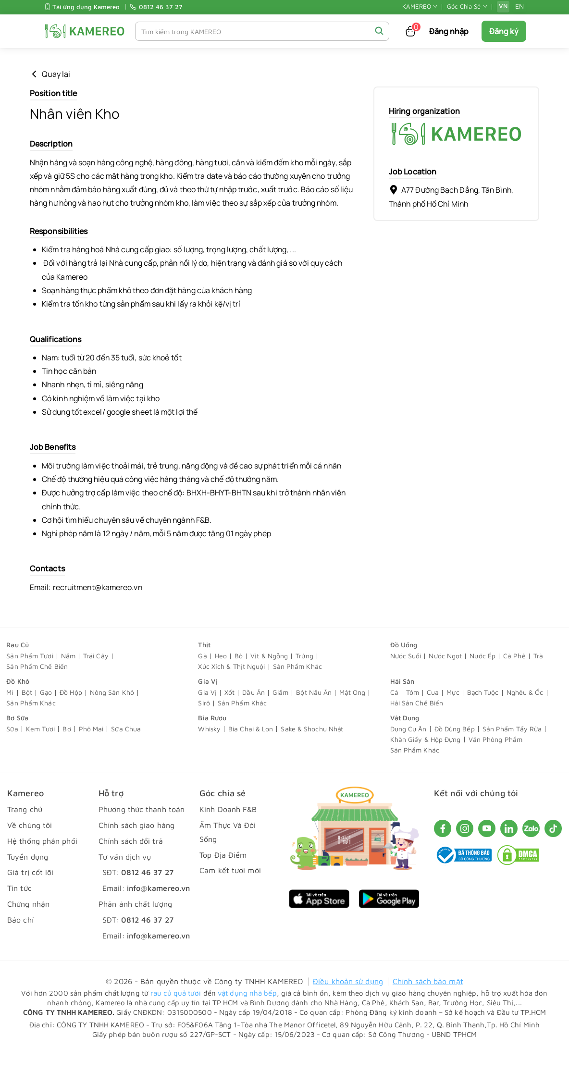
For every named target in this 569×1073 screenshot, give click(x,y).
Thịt (204, 665)
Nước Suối (405, 676)
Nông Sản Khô (112, 713)
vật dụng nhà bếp (247, 1013)
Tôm (412, 713)
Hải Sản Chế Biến (417, 723)
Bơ (66, 749)
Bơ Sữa (17, 738)
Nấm (68, 676)
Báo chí (20, 940)
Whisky (209, 749)
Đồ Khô (17, 701)
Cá (394, 713)
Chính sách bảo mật (428, 1002)
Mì (9, 713)
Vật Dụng (405, 738)
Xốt (229, 713)
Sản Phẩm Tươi (29, 676)
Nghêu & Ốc (525, 713)
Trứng (304, 676)
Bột (27, 713)
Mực (452, 713)
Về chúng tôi (29, 845)
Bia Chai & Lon (250, 749)
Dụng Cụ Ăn (408, 749)
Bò (239, 676)
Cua (433, 713)
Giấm (280, 713)
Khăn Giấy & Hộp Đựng (425, 760)
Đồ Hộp (71, 713)
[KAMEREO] (84, 31)
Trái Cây (96, 676)
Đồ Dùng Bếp (454, 749)
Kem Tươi (40, 749)
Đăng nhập (449, 31)
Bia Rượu (212, 738)
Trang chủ (24, 830)
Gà (202, 676)
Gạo (46, 713)
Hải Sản (402, 701)
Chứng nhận (28, 924)
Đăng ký (504, 31)
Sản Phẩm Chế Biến (37, 687)
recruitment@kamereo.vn (99, 607)
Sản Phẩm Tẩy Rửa (512, 749)
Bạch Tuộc (483, 713)
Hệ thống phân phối (42, 861)
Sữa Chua (126, 749)
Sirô (204, 723)
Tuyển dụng (27, 877)
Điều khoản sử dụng (348, 1002)
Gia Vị (207, 701)
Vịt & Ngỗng (269, 676)
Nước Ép (482, 676)
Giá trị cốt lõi (30, 892)
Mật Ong (352, 713)
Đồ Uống (404, 665)
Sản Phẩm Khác (297, 687)
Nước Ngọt (445, 676)
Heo (221, 676)
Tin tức (19, 908)
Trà (538, 676)
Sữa (12, 749)
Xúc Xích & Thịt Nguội (231, 687)
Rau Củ (17, 665)
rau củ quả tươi (175, 1013)
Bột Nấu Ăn (314, 713)
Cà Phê (514, 676)
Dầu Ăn (253, 713)
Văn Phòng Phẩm (495, 760)
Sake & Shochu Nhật (312, 749)
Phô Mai (91, 749)
